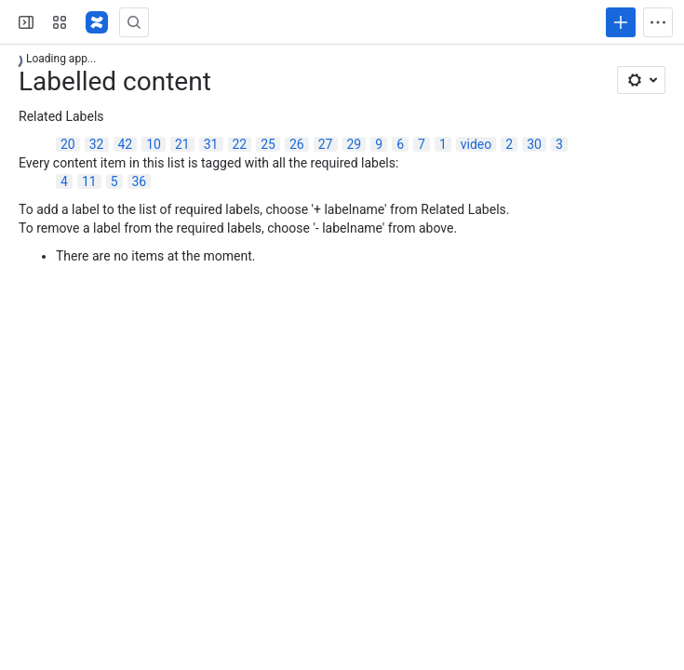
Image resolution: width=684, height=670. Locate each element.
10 (153, 144)
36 (139, 181)
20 (67, 144)
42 (125, 144)
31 (211, 144)
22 (240, 144)
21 (182, 144)
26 (296, 144)
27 (325, 144)
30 (534, 144)
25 (268, 144)
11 (89, 181)
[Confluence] (97, 22)
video (476, 144)
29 (354, 144)
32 (96, 144)
